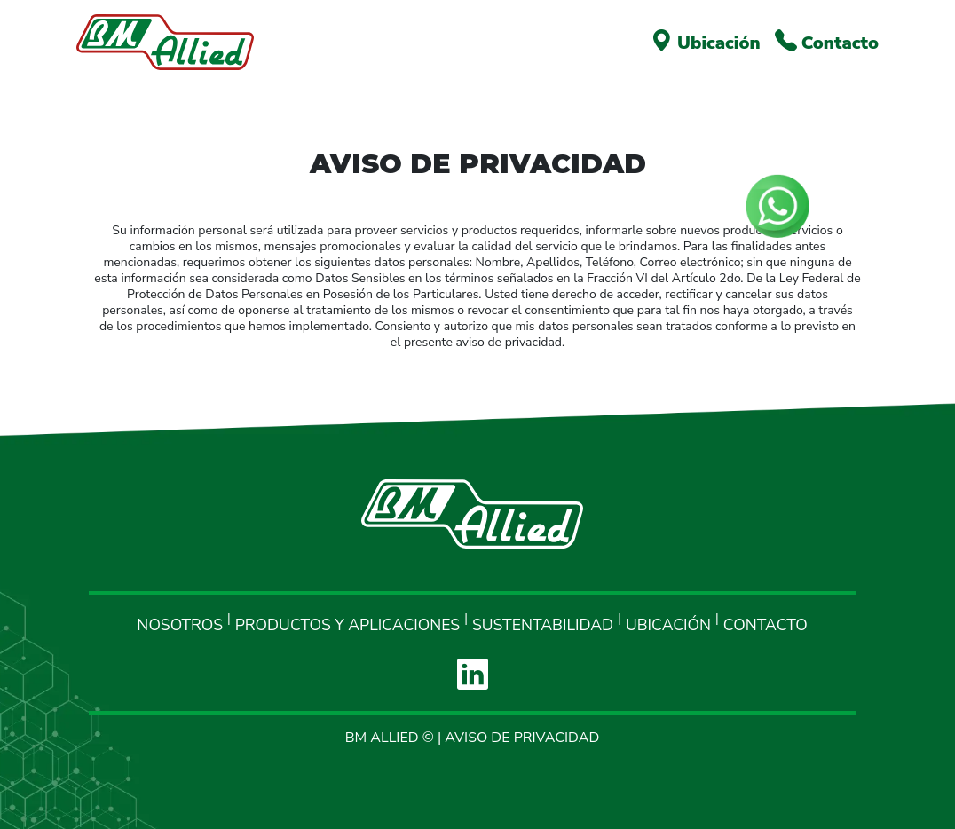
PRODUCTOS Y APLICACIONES (347, 625)
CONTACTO (765, 625)
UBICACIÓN (668, 625)
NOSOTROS (180, 625)
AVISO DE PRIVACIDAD (522, 737)
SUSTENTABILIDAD (542, 625)
